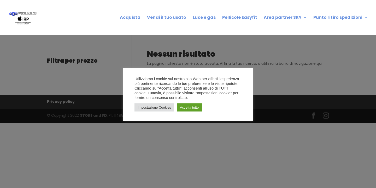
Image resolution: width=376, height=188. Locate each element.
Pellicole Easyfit (239, 18)
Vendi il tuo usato (166, 18)
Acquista (130, 18)
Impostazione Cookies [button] (154, 107)
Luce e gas (204, 18)
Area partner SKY (283, 18)
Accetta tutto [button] (189, 107)
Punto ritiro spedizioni (337, 18)
